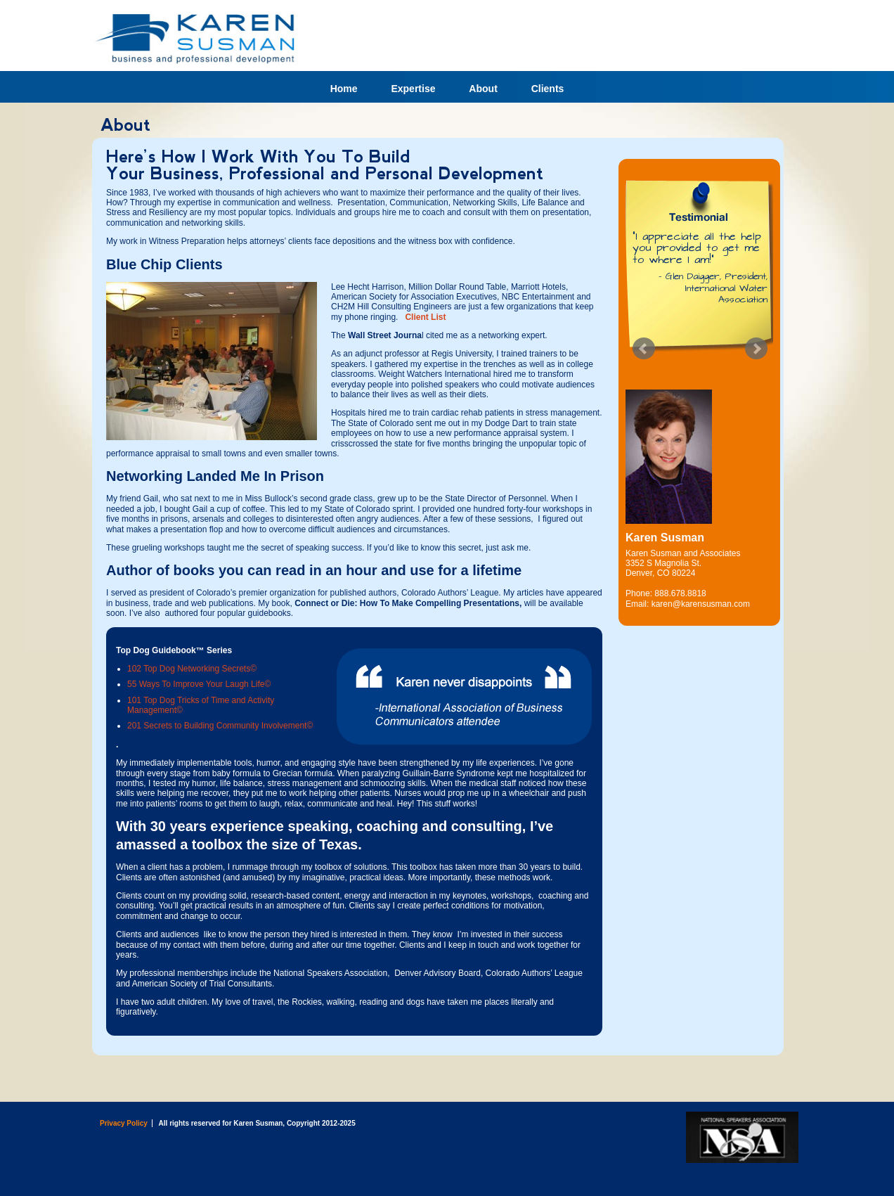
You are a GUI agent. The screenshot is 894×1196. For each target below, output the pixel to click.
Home (344, 88)
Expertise (413, 88)
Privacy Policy (124, 1123)
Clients (547, 88)
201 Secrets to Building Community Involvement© (220, 726)
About (483, 88)
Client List (424, 317)
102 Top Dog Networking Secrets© (192, 669)
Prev (644, 348)
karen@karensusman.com (701, 604)
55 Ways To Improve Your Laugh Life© (199, 684)
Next (756, 348)
